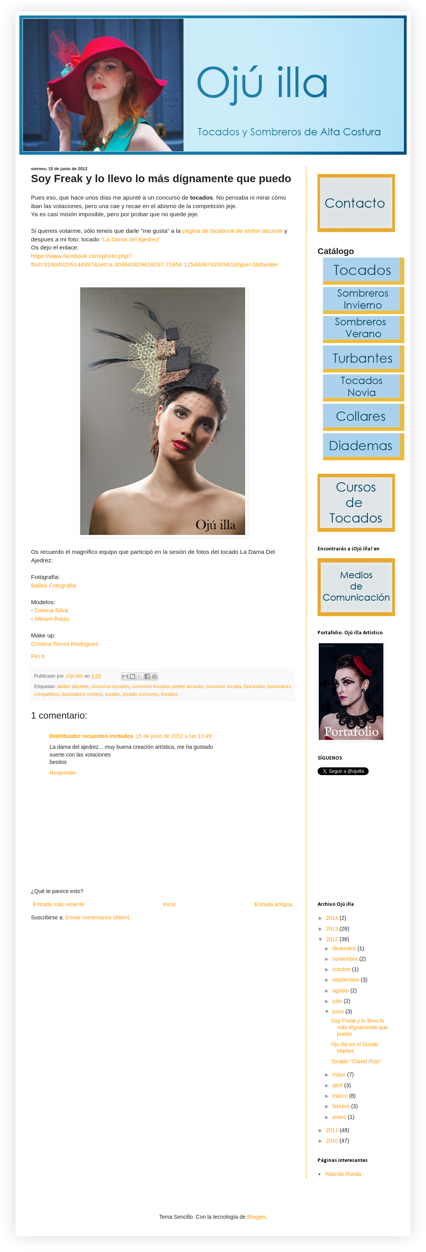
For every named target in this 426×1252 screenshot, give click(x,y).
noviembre (345, 959)
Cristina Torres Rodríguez (64, 644)
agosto (341, 990)
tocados (169, 694)
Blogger (256, 1217)
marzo (340, 1096)
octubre (342, 969)
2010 (333, 1141)
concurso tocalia (223, 686)
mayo (339, 1074)
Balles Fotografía (53, 585)
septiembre (346, 980)
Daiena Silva (52, 610)
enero (340, 1117)
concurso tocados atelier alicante (167, 686)
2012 (333, 939)
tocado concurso (140, 694)
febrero (341, 1106)
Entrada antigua (273, 904)
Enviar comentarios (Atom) (97, 917)
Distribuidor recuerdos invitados (91, 736)
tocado (112, 694)
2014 (333, 918)
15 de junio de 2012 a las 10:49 (173, 736)
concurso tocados (110, 686)
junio (338, 1011)
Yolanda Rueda (343, 1174)
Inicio (169, 904)
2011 (333, 1130)
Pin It (38, 656)
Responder (63, 773)
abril (338, 1085)
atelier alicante (73, 686)
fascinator (254, 686)
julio (338, 1001)
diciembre (344, 948)
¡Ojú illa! (75, 676)
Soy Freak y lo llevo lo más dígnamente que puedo (359, 1027)
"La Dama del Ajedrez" (131, 239)
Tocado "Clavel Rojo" (356, 1061)
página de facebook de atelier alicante (232, 230)
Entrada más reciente (58, 904)
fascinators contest (82, 694)
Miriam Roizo (52, 618)
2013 (333, 929)
